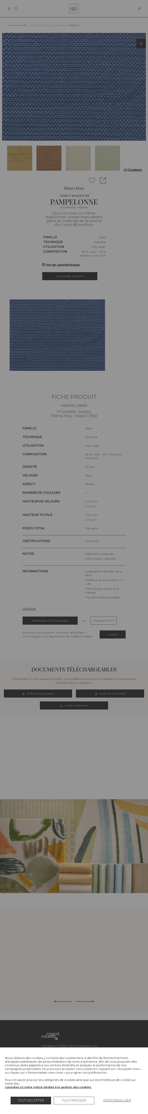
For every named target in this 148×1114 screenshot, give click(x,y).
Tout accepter (31, 1100)
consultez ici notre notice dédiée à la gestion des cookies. (48, 1087)
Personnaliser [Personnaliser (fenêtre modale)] (117, 1100)
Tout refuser (74, 1100)
